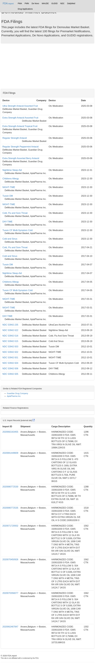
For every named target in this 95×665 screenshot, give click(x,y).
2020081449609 (10, 453)
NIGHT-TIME (8, 187)
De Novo (35, 3)
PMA (20, 3)
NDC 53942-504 (10, 363)
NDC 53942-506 (10, 368)
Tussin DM (7, 196)
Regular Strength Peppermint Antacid (20, 146)
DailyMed (71, 3)
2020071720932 (10, 526)
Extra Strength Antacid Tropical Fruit (19, 126)
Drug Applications (25, 9)
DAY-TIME (7, 221)
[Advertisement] (47, 67)
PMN (27, 3)
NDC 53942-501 (10, 357)
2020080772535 (10, 508)
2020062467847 (10, 627)
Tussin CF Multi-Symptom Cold (17, 230)
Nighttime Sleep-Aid (12, 170)
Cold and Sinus (9, 239)
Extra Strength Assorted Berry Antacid (20, 158)
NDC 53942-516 (10, 336)
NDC (62, 3)
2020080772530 (10, 487)
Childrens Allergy (10, 178)
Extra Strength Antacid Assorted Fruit (20, 118)
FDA (8, 3)
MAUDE (45, 3)
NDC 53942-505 (10, 374)
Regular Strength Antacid (14, 138)
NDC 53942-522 (10, 330)
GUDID (54, 3)
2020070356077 (10, 593)
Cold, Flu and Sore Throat (15, 213)
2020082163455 (10, 432)
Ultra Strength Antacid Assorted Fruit (20, 106)
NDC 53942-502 (10, 352)
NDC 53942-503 (10, 346)
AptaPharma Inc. (14, 396)
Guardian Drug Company (17, 393)
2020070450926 (10, 559)
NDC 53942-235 (10, 325)
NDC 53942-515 (10, 341)
